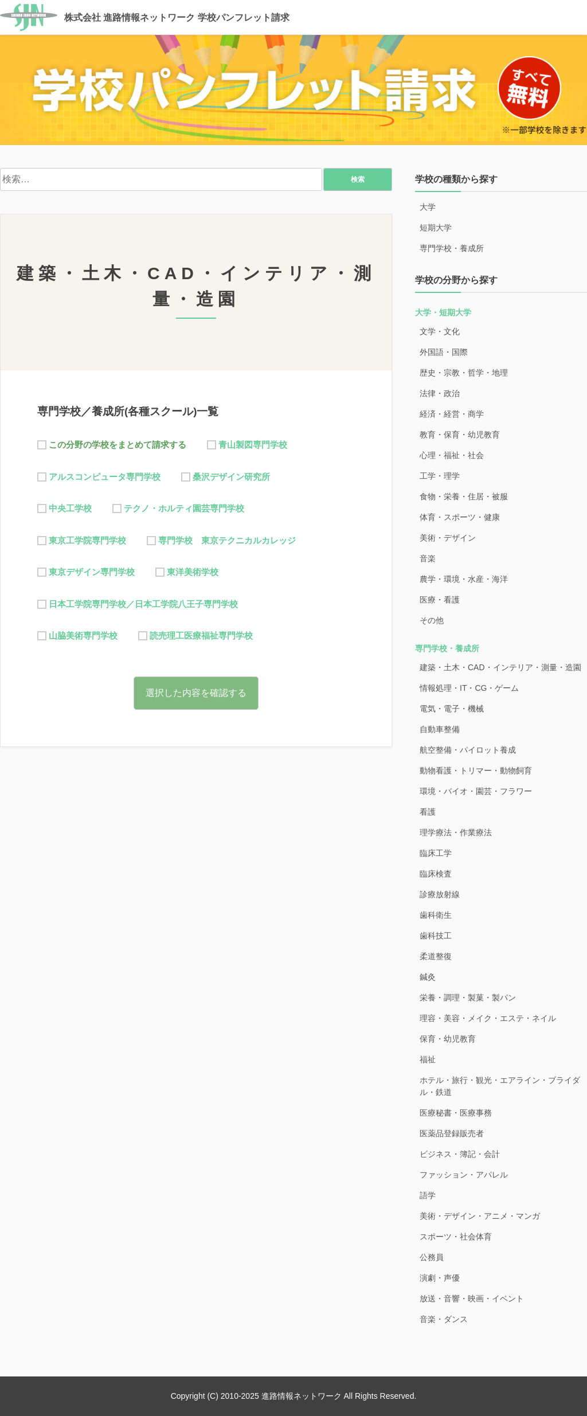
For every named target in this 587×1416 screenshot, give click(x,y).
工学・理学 (440, 475)
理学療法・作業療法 (456, 832)
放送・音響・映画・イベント (472, 1298)
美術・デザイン (448, 537)
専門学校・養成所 (452, 248)
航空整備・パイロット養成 (468, 749)
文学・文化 (440, 331)
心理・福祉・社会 (452, 455)
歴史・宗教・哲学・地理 (464, 372)
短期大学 (436, 227)
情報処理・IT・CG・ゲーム (469, 688)
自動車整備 (440, 729)
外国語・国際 (444, 352)
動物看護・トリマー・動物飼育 (476, 770)
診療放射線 (440, 894)
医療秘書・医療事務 (456, 1112)
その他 (432, 620)
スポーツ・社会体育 (456, 1236)
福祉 (428, 1059)
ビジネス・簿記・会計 (460, 1154)
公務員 (432, 1257)
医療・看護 (440, 599)
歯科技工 (436, 935)
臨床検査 (436, 873)
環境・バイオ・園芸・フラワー (476, 791)
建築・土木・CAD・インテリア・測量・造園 (500, 667)
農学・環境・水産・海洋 (464, 579)
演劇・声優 (440, 1277)
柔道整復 (436, 956)
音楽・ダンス (444, 1319)
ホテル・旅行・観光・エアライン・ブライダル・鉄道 (500, 1086)
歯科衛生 (436, 915)
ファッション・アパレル (464, 1174)
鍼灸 (428, 976)
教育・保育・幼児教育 (460, 434)
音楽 (428, 558)
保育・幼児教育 (448, 1038)
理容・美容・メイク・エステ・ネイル (488, 1018)
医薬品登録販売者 (452, 1133)
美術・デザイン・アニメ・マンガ (480, 1216)
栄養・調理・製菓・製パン (468, 997)
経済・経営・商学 (452, 413)
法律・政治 (440, 393)
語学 (428, 1195)
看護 (428, 811)
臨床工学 (436, 853)
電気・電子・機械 (452, 708)
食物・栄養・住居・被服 (464, 496)
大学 (428, 207)
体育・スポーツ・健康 (460, 517)
